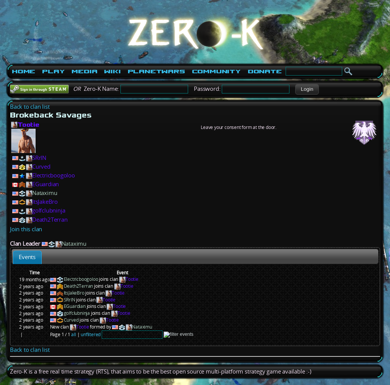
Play (53, 71)
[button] (306, 89)
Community (216, 71)
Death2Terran (50, 219)
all (73, 334)
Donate (265, 71)
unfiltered (91, 334)
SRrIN (39, 157)
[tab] (27, 257)
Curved (41, 166)
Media (84, 71)
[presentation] (27, 257)
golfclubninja (48, 210)
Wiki (112, 71)
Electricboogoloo (53, 175)
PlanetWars (156, 71)
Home (23, 71)
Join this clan (26, 229)
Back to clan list (30, 106)
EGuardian (45, 184)
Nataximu (44, 193)
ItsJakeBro (45, 201)
